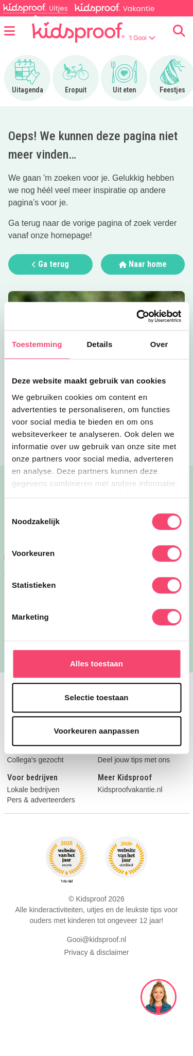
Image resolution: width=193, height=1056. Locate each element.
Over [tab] (159, 344)
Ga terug (50, 264)
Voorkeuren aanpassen (96, 730)
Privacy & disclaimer (96, 952)
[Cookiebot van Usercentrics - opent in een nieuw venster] (137, 316)
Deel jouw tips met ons (134, 760)
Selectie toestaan (96, 697)
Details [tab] (99, 344)
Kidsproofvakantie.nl (130, 790)
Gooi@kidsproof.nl (96, 939)
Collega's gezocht (35, 760)
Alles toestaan (96, 663)
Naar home (143, 264)
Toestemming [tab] (37, 344)
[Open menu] (9, 31)
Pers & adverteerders (41, 800)
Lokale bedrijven (33, 790)
